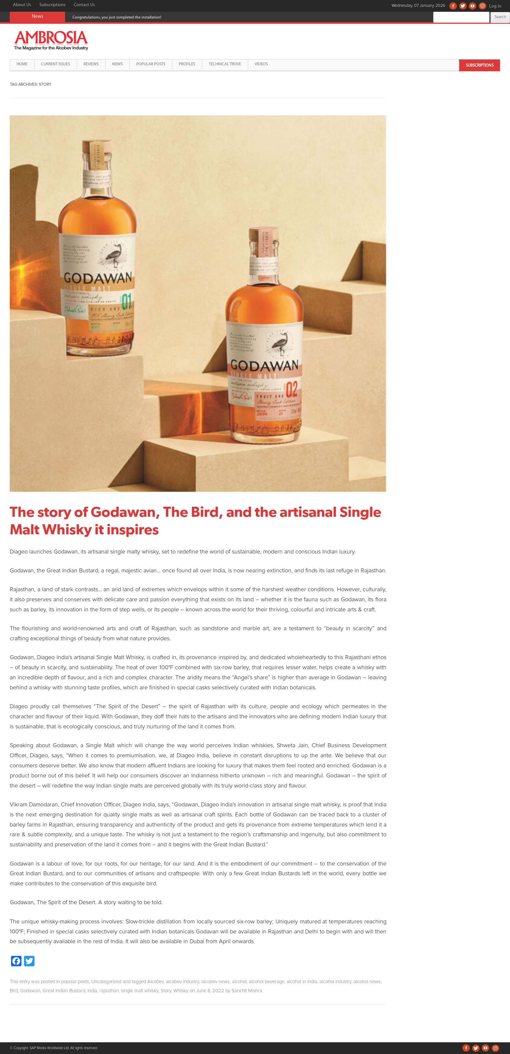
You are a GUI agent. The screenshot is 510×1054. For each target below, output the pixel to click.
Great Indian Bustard (64, 990)
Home (22, 64)
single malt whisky (139, 990)
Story (166, 990)
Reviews (91, 64)
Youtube (472, 6)
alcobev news (215, 981)
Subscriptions (52, 5)
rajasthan (109, 990)
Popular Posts (150, 64)
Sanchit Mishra (247, 990)
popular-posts (75, 981)
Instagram (482, 6)
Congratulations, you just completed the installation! (117, 18)
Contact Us (84, 5)
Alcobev (155, 981)
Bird (14, 990)
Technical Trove (225, 64)
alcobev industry (182, 981)
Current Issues (55, 64)
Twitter (463, 6)
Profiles (187, 64)
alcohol (239, 981)
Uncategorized (106, 981)
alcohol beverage (266, 981)
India (92, 990)
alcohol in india (302, 981)
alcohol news (367, 981)
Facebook (453, 6)
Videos (261, 64)
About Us (22, 5)
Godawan (30, 990)
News (117, 64)
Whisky (180, 990)
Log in (495, 6)
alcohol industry (335, 981)
